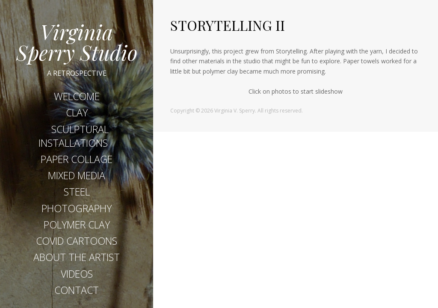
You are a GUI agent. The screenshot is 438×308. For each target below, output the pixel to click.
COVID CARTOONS (76, 243)
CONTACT (76, 292)
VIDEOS (77, 276)
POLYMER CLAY (77, 227)
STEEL (77, 194)
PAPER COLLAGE (76, 161)
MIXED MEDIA (76, 177)
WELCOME (77, 98)
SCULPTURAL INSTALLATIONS (73, 138)
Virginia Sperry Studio (76, 42)
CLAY (77, 115)
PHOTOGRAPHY (76, 210)
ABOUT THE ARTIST (76, 260)
